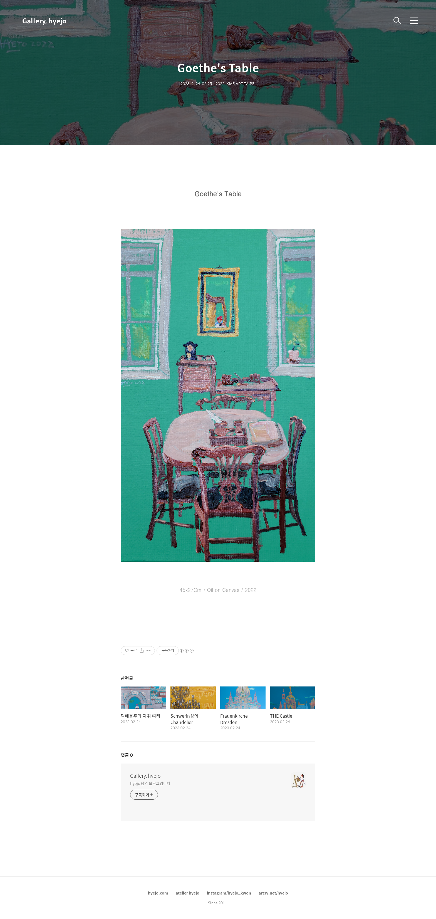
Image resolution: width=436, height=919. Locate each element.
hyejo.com (158, 893)
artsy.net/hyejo (273, 893)
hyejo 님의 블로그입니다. (150, 783)
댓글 (127, 755)
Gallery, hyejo (44, 20)
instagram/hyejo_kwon (229, 893)
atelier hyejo (187, 893)
